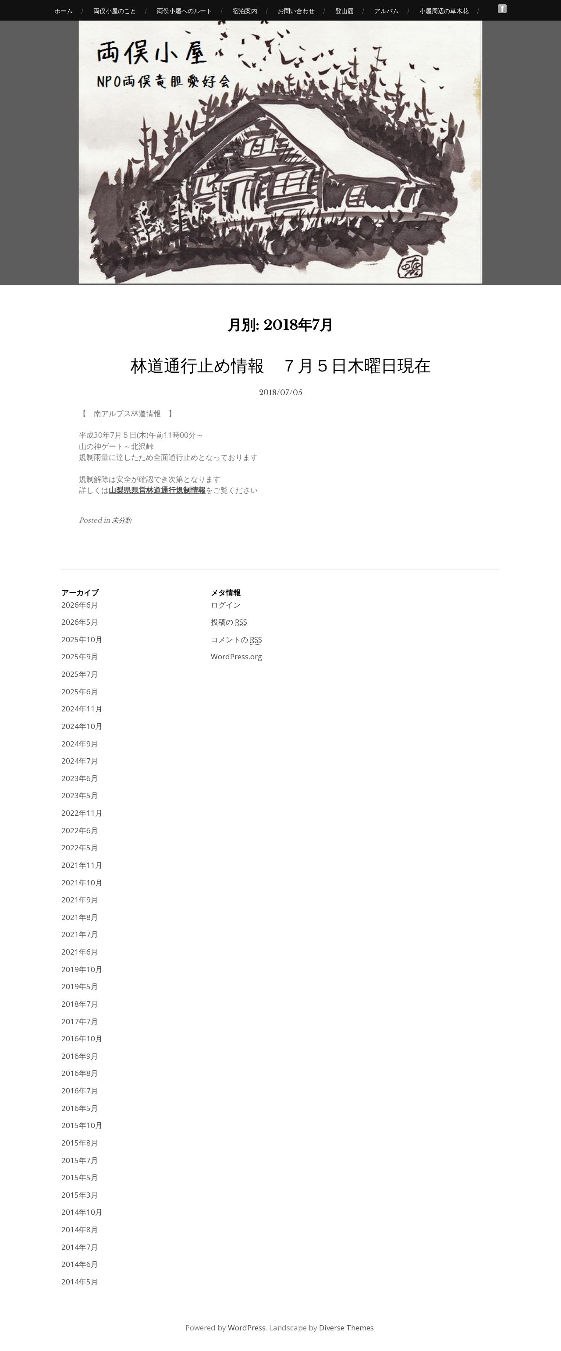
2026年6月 (79, 605)
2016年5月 (79, 1108)
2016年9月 (79, 1056)
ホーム (63, 11)
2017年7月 (79, 1021)
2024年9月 (79, 744)
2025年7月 (79, 674)
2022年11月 (82, 813)
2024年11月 (82, 709)
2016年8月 (79, 1073)
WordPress (247, 1328)
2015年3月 (79, 1195)
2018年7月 (79, 1004)
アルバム (386, 11)
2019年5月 (79, 986)
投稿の (229, 622)
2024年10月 (82, 726)
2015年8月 (79, 1143)
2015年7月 (79, 1160)
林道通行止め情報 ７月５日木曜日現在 (281, 365)
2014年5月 (79, 1282)
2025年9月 (79, 656)
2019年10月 (82, 969)
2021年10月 (82, 882)
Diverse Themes (346, 1328)
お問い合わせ (296, 11)
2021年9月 (79, 900)
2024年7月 (79, 761)
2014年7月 (79, 1247)
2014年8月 (79, 1229)
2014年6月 (79, 1264)
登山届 (344, 11)
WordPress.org (236, 656)
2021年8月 (79, 917)
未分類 (121, 520)
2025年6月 (79, 691)
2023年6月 (79, 778)
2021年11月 (82, 865)
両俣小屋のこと (114, 11)
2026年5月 (79, 622)
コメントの (236, 639)
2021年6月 (79, 952)
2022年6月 (79, 830)
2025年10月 (82, 639)
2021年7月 (79, 934)
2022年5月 (79, 847)
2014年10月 (82, 1212)
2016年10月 (82, 1038)
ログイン (226, 605)
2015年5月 (79, 1177)
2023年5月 (79, 795)
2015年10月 (82, 1125)
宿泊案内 (245, 11)
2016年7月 (79, 1091)
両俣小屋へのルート (184, 11)
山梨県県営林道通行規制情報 (157, 490)
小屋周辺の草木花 (444, 11)
